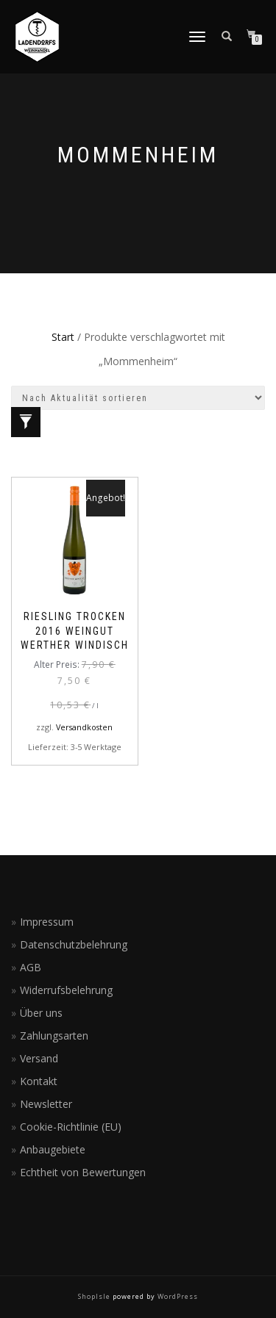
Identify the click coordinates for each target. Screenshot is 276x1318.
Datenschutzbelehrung (73, 944)
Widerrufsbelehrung (66, 990)
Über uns (41, 1013)
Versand (39, 1058)
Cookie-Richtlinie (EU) (70, 1127)
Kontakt (38, 1081)
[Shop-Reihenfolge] (138, 398)
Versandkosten (84, 726)
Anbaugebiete (52, 1149)
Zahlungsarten (54, 1035)
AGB (30, 967)
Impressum (47, 922)
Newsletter (46, 1104)
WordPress (176, 1296)
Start (63, 337)
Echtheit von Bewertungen (83, 1172)
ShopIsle (95, 1296)
